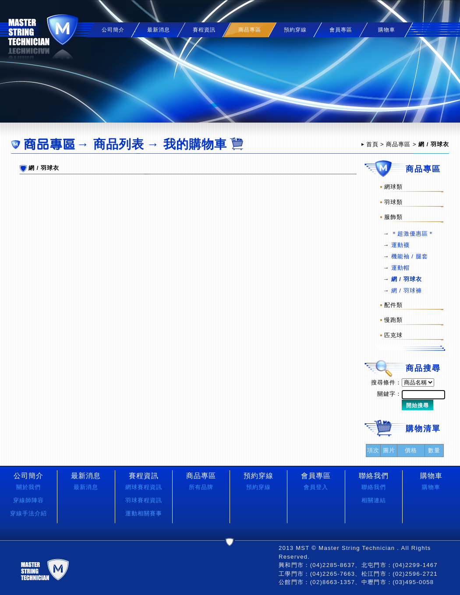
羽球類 (393, 201)
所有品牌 (201, 487)
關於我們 (28, 487)
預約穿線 (295, 30)
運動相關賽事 (143, 513)
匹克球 (393, 335)
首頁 (372, 144)
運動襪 (400, 245)
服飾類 (393, 217)
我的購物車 (195, 144)
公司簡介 (113, 30)
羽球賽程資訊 (143, 500)
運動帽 (400, 267)
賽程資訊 (204, 30)
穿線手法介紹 (28, 513)
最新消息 (158, 30)
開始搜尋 (417, 405)
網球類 (393, 186)
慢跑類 (393, 320)
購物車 (386, 30)
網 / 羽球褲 (406, 290)
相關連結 (373, 500)
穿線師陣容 (28, 500)
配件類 (393, 304)
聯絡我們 (373, 487)
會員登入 (316, 487)
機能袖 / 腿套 (409, 256)
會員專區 (340, 30)
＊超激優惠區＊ (412, 233)
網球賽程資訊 (143, 487)
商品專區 (398, 144)
